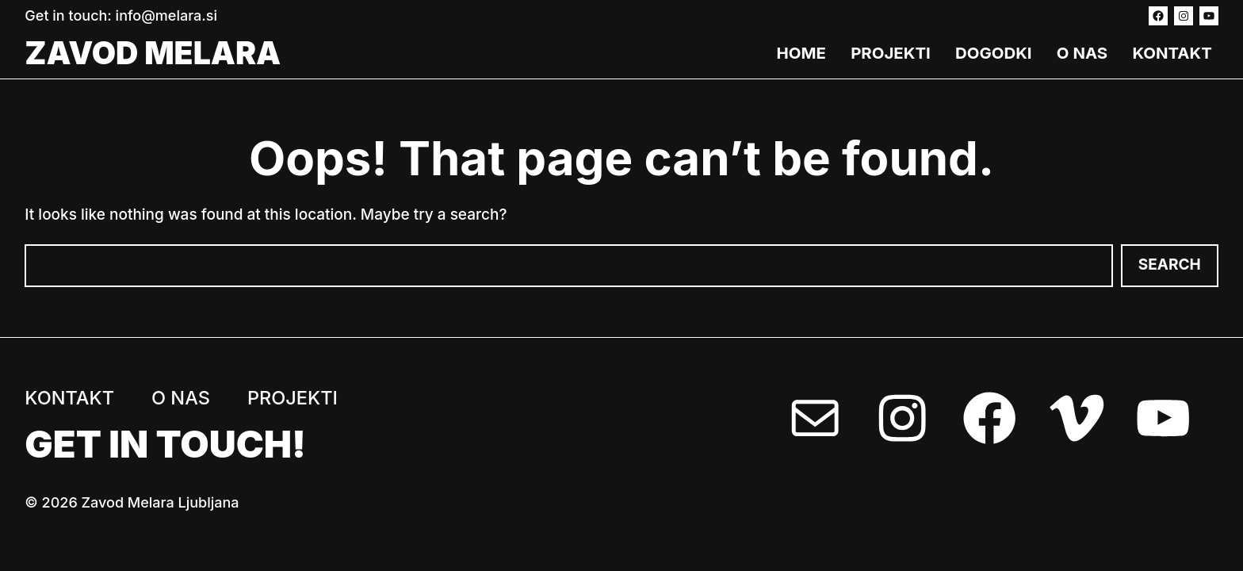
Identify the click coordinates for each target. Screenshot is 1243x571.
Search (1169, 264)
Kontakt (1171, 53)
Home (801, 53)
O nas (1082, 53)
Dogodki (993, 53)
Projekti (891, 53)
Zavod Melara (153, 52)
